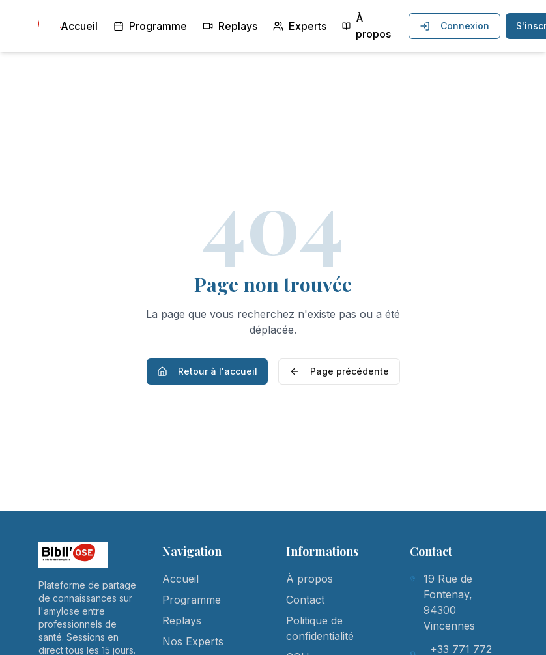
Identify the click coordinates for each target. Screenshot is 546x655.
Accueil (79, 26)
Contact (305, 599)
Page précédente (339, 371)
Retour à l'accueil (207, 371)
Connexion (454, 25)
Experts (299, 26)
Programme (150, 26)
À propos (366, 26)
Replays (230, 26)
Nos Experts (192, 641)
